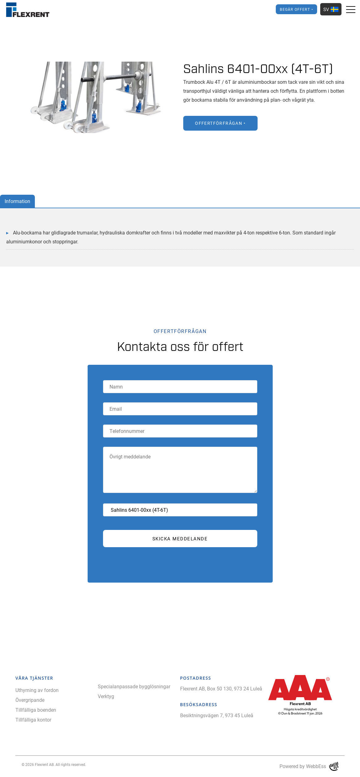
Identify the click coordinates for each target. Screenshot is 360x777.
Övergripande (29, 700)
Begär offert (295, 9)
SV (330, 9)
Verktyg (106, 696)
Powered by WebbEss (308, 766)
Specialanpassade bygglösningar (134, 686)
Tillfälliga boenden (35, 709)
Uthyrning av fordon (37, 690)
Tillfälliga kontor (33, 719)
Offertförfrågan (218, 123)
